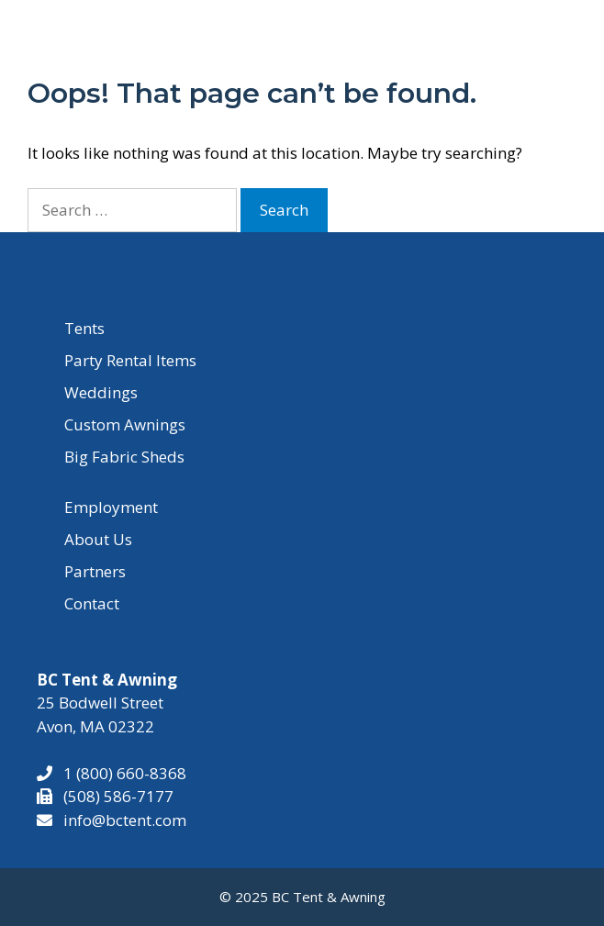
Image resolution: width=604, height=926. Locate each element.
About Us (98, 539)
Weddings (101, 392)
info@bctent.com (124, 820)
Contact (91, 603)
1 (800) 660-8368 (119, 773)
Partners (95, 571)
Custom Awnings (124, 424)
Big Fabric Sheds (124, 456)
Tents (84, 328)
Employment (111, 507)
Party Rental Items (130, 360)
